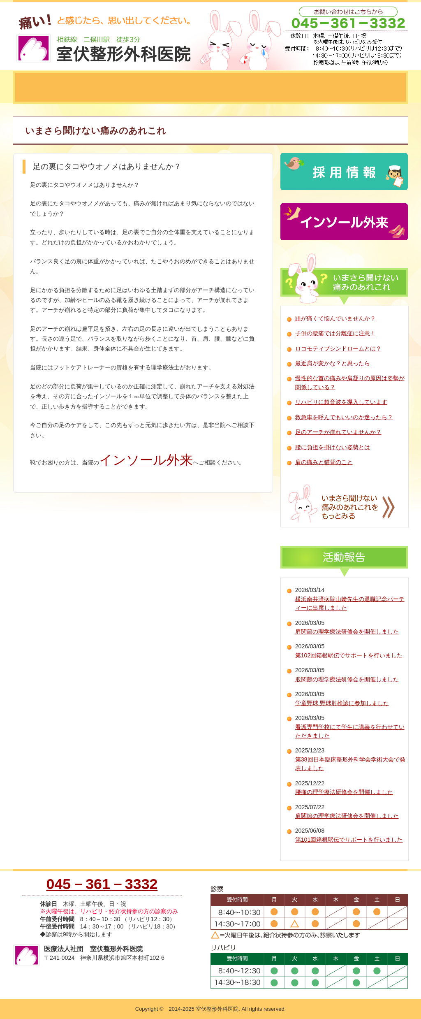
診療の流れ (194, 87)
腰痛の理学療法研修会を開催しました (344, 792)
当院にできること (124, 87)
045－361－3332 (102, 884)
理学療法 (330, 87)
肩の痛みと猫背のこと (324, 462)
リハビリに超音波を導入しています (341, 402)
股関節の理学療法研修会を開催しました (347, 679)
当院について (48, 87)
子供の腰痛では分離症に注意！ (335, 333)
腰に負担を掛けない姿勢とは (332, 447)
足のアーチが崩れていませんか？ (338, 432)
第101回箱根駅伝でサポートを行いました (349, 839)
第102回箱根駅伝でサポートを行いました (349, 655)
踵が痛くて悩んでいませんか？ (335, 318)
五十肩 (382, 87)
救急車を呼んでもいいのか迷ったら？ (344, 417)
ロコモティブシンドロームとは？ (338, 348)
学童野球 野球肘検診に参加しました (342, 703)
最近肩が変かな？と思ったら (332, 363)
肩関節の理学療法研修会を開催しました (347, 631)
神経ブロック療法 (264, 87)
